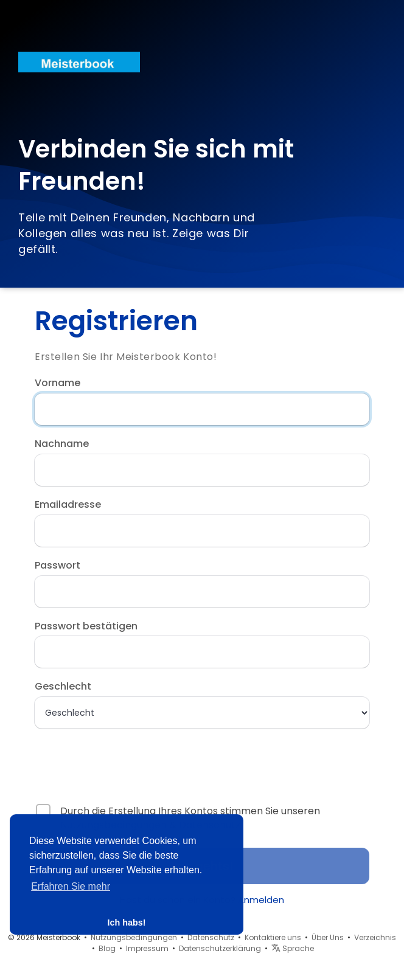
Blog (107, 948)
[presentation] (113, 761)
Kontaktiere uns (273, 937)
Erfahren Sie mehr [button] (70, 886)
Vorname (57, 383)
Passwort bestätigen (86, 626)
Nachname (62, 444)
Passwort (57, 565)
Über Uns (328, 937)
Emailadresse (68, 504)
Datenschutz (210, 937)
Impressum (147, 948)
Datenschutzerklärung (220, 948)
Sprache (292, 948)
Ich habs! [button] (126, 922)
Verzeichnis (375, 937)
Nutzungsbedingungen (134, 937)
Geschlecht (63, 686)
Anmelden (261, 899)
